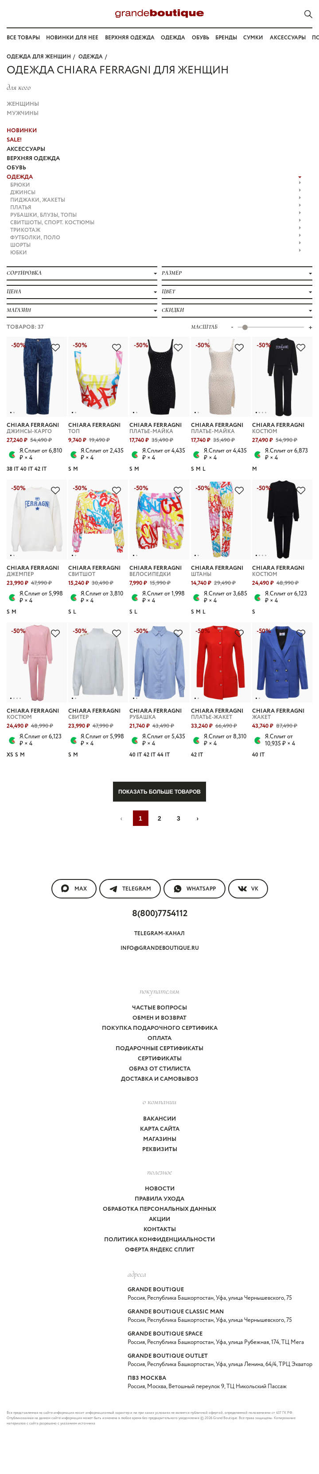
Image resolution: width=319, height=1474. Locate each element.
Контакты (160, 1229)
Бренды (226, 38)
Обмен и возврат (159, 1018)
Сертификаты (160, 1059)
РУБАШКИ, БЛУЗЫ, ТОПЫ (155, 215)
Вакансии (159, 1119)
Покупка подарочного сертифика (160, 1028)
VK (248, 888)
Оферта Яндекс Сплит (160, 1250)
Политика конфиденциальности (159, 1240)
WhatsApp (194, 888)
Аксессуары (288, 38)
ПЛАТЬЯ (155, 207)
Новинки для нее (72, 38)
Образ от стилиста (160, 1069)
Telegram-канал (159, 933)
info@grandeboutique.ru (160, 948)
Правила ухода (159, 1199)
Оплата (159, 1038)
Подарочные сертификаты (159, 1048)
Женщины (23, 104)
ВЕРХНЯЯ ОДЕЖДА (33, 158)
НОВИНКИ (22, 131)
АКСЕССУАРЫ (26, 149)
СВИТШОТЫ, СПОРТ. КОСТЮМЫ (155, 222)
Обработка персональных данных (159, 1209)
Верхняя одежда (130, 38)
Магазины (159, 1139)
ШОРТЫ (155, 245)
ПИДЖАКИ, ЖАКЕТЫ (155, 200)
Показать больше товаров (159, 792)
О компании (159, 1101)
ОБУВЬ (16, 168)
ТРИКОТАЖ (155, 230)
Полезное (159, 1171)
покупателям (159, 990)
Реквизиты (159, 1149)
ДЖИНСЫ (155, 192)
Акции (159, 1219)
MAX (74, 888)
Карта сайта (159, 1129)
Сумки (253, 38)
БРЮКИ (155, 185)
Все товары (23, 38)
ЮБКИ (155, 253)
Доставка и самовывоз (159, 1079)
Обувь (200, 38)
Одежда (173, 38)
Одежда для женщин (39, 57)
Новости (160, 1189)
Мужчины (23, 113)
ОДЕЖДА (90, 57)
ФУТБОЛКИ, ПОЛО (155, 238)
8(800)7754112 (159, 913)
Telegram (130, 888)
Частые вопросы (159, 1008)
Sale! (14, 140)
